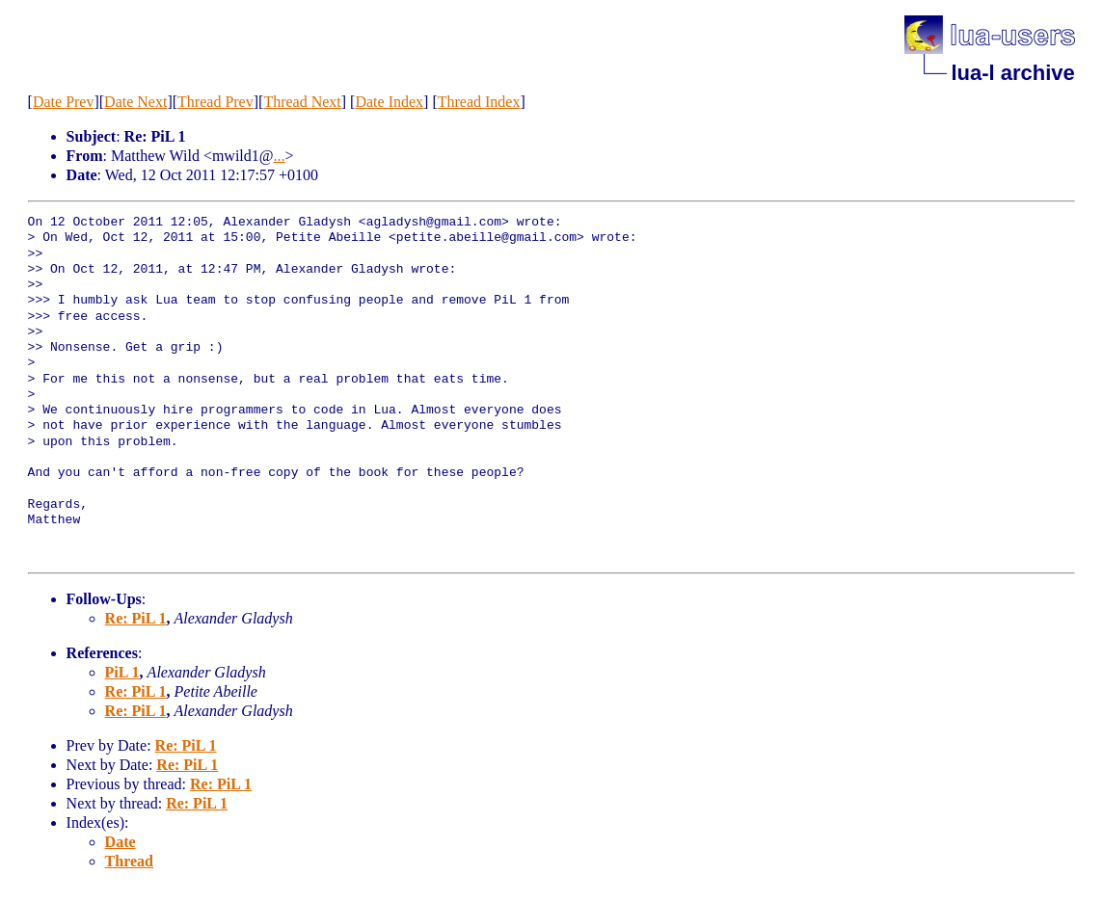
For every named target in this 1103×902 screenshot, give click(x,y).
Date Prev (63, 101)
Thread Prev (215, 101)
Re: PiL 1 (136, 618)
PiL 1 (122, 672)
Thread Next (301, 101)
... (279, 155)
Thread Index (479, 101)
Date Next (135, 101)
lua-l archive (1012, 73)
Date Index (389, 101)
